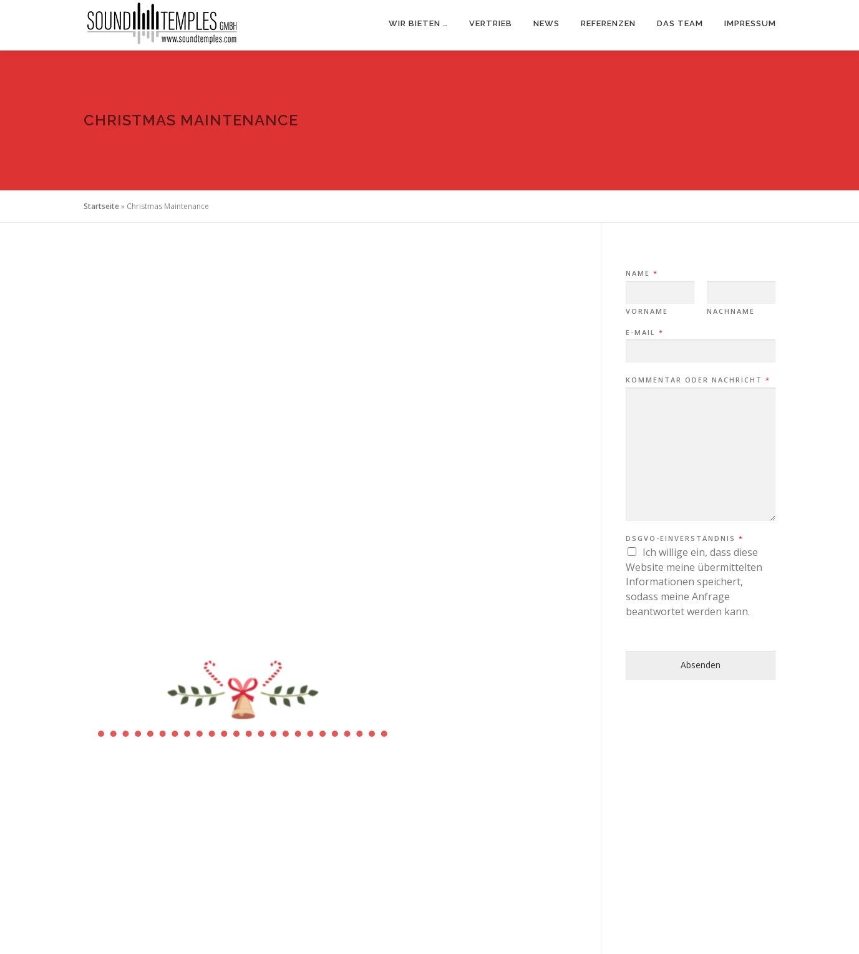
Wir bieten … (418, 23)
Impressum (750, 23)
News (546, 23)
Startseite (101, 206)
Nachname (731, 311)
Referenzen (608, 23)
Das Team (680, 23)
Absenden (701, 665)
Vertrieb (490, 23)
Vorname (647, 311)
